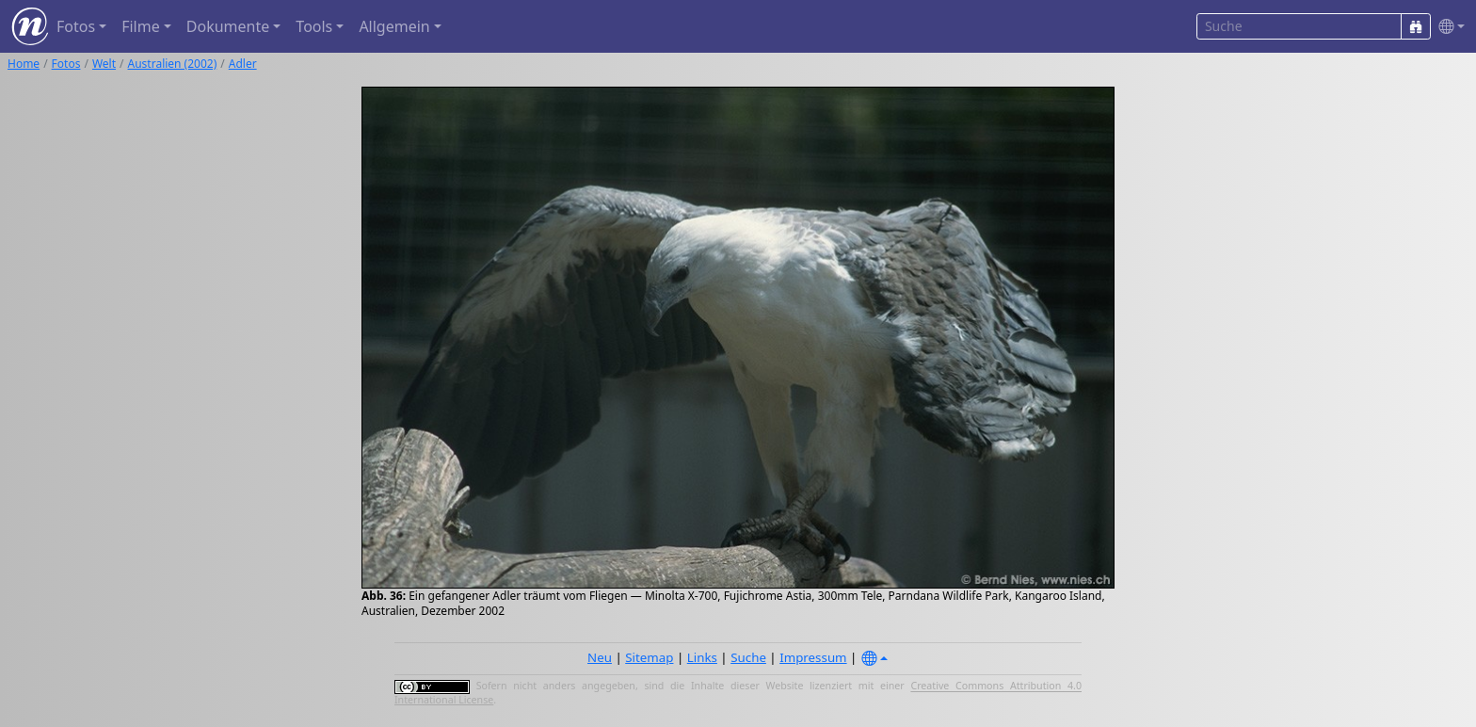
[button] (1448, 26)
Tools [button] (314, 26)
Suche (748, 657)
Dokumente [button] (227, 26)
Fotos (66, 64)
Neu (599, 657)
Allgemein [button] (394, 26)
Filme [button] (140, 26)
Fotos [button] (75, 26)
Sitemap (649, 657)
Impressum (812, 657)
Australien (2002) (172, 64)
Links (702, 657)
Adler (243, 64)
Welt (104, 64)
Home (24, 64)
